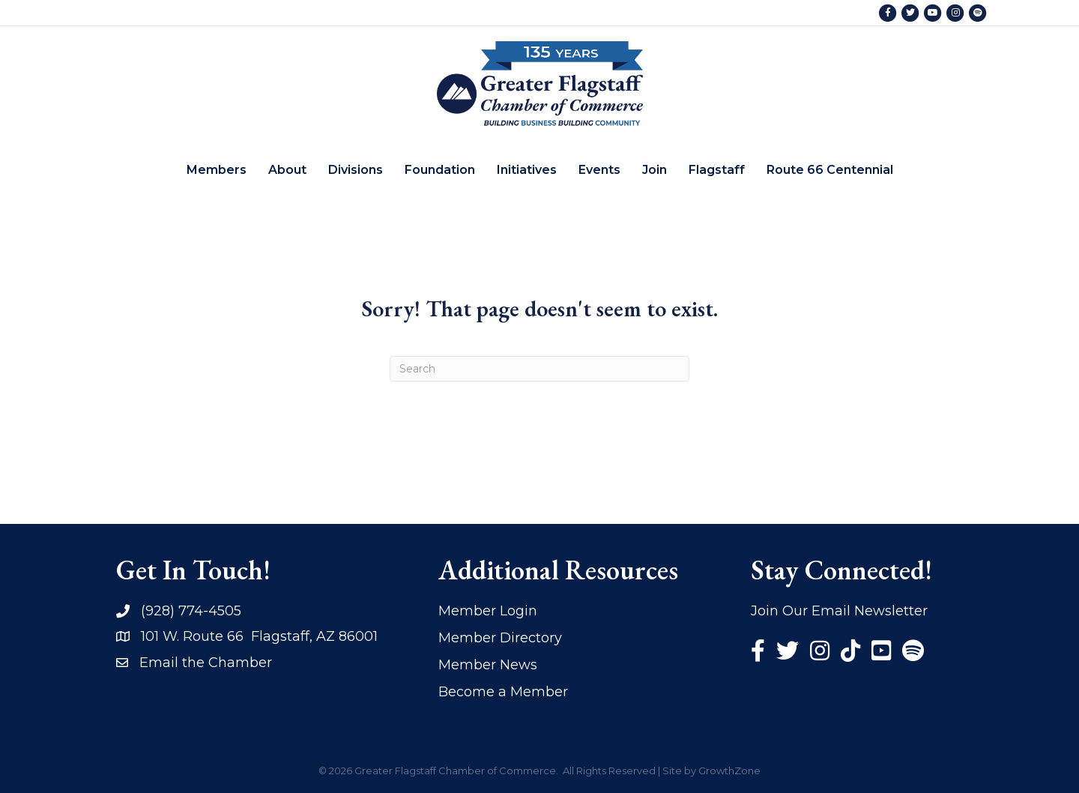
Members (217, 170)
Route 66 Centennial (830, 170)
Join (654, 170)
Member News (487, 665)
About (287, 170)
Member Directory (500, 638)
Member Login (487, 611)
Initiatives (527, 170)
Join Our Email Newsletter (839, 611)
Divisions (355, 170)
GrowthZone (729, 771)
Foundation (440, 170)
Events (599, 170)
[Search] (539, 369)
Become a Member (503, 692)
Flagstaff (717, 170)
